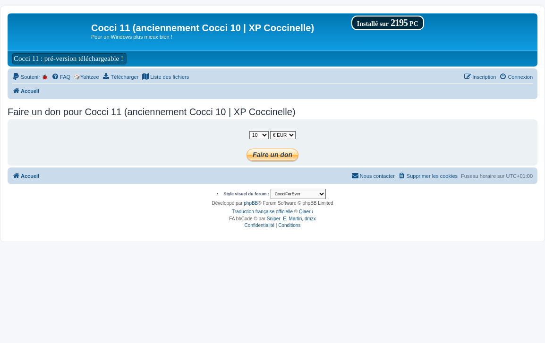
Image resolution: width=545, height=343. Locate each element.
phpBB (251, 203)
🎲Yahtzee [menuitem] (86, 77)
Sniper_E (276, 218)
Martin (295, 218)
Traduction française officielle (262, 211)
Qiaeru (306, 211)
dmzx (310, 218)
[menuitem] (30, 77)
